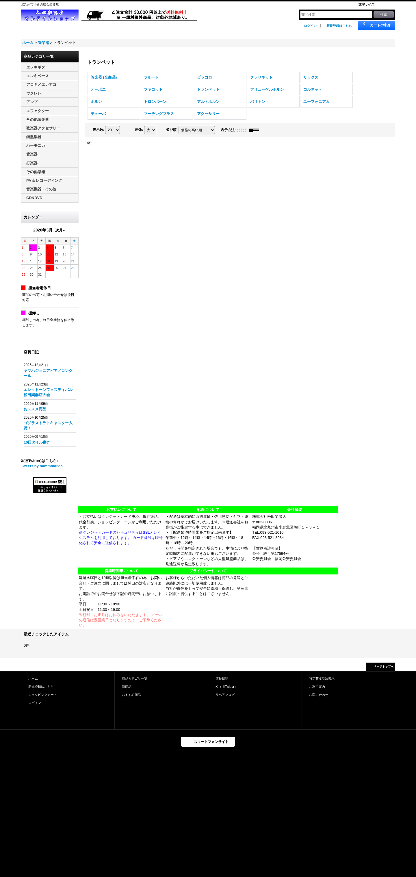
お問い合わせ (318, 694)
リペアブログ (225, 694)
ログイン (310, 25)
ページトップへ (384, 666)
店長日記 (222, 678)
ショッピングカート (42, 694)
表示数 (98, 130)
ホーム (33, 678)
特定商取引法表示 (322, 678)
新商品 (126, 686)
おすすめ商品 (131, 694)
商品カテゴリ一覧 (134, 678)
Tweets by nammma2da (42, 466)
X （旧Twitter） (226, 686)
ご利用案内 (317, 686)
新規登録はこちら (339, 25)
